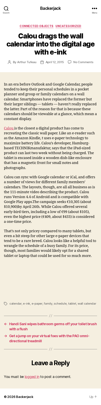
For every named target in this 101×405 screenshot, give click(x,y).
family (48, 303)
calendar (15, 303)
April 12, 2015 (55, 62)
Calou (9, 128)
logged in (32, 377)
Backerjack (50, 8)
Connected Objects (37, 26)
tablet (72, 303)
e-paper (37, 303)
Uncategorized (68, 26)
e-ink (26, 303)
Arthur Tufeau (26, 62)
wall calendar (87, 303)
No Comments (83, 62)
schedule (60, 303)
